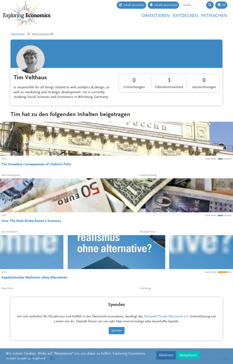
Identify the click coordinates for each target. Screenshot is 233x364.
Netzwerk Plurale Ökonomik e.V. (166, 316)
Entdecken (185, 16)
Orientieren (156, 16)
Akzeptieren (188, 355)
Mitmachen (214, 16)
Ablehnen (166, 355)
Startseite (18, 34)
